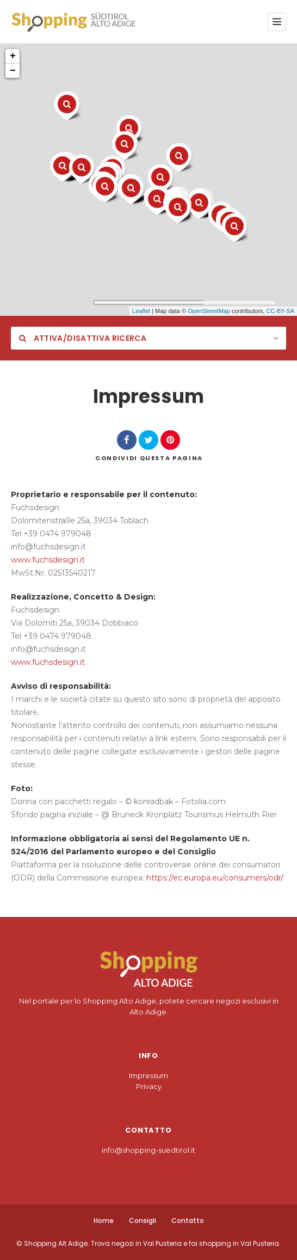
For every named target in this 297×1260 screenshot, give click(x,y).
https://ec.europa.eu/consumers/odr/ (214, 878)
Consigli (142, 1220)
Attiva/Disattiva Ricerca (82, 338)
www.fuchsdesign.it (48, 560)
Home (104, 1220)
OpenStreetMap (209, 311)
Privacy (149, 1086)
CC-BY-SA (280, 311)
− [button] (13, 70)
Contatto (187, 1220)
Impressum (148, 1075)
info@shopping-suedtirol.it (148, 1150)
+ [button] (13, 56)
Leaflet (141, 311)
